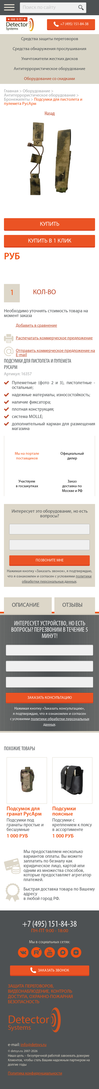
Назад (50, 113)
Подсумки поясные (64, 811)
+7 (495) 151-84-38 (49, 924)
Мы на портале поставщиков (27, 456)
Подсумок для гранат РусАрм (24, 811)
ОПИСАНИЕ (25, 605)
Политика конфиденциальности (35, 1074)
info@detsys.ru (33, 1045)
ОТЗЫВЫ (72, 605)
